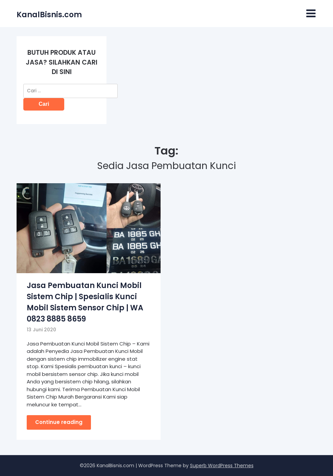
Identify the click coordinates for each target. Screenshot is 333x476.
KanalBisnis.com (49, 14)
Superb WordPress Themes (222, 465)
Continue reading (58, 422)
